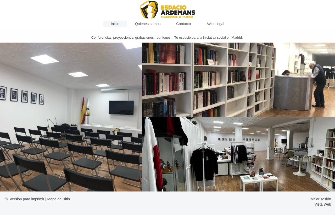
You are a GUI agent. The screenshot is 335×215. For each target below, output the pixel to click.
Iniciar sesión (320, 199)
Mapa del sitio (58, 199)
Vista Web (323, 204)
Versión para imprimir (24, 199)
